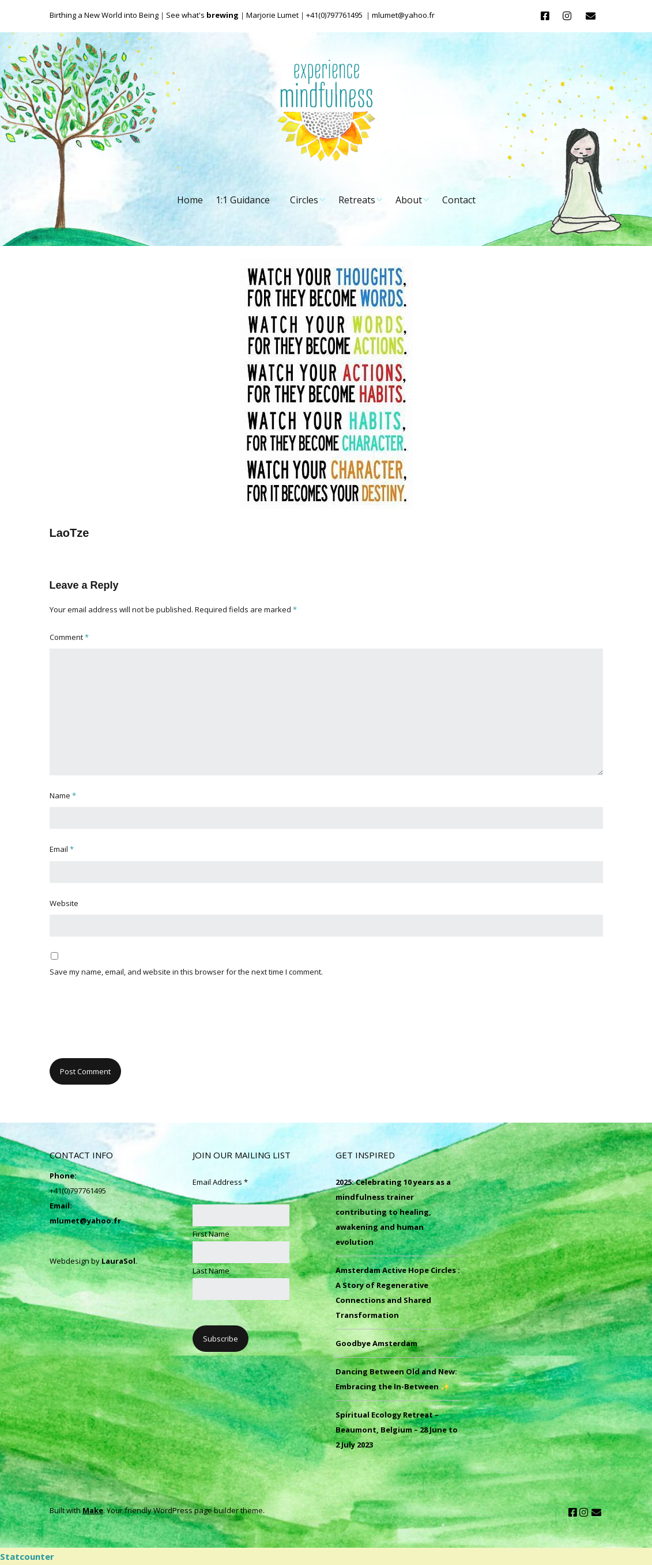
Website (64, 903)
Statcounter (27, 1556)
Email (62, 849)
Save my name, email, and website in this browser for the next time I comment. (186, 972)
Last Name (211, 1270)
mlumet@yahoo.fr (85, 1220)
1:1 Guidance (243, 200)
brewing (222, 15)
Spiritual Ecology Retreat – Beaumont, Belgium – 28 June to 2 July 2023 (397, 1429)
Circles (304, 200)
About (408, 200)
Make (92, 1510)
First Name (211, 1234)
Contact (459, 200)
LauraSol (118, 1261)
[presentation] (137, 1024)
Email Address (220, 1182)
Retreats (356, 200)
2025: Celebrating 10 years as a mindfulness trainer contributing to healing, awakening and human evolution (393, 1212)
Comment (69, 637)
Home (190, 200)
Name (63, 795)
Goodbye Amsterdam (376, 1343)
